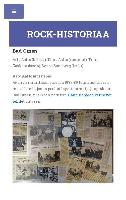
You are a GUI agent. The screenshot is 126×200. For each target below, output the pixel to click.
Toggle (14, 12)
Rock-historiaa (68, 34)
